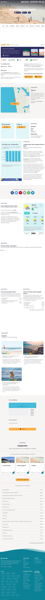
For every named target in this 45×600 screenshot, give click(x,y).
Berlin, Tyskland (25, 583)
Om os (24, 561)
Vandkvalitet (38, 137)
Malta (14, 584)
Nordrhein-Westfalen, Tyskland (27, 581)
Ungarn (13, 595)
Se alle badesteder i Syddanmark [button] (22, 479)
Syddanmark (23, 7)
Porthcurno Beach (38, 574)
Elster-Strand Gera (38, 590)
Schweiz (3, 592)
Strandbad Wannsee (38, 584)
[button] (25, 2)
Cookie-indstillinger (26, 567)
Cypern (17, 595)
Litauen (3, 584)
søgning (37, 98)
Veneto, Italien (25, 577)
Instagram (9, 566)
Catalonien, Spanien (26, 574)
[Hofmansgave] (22, 460)
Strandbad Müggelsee (38, 583)
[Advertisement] (22, 36)
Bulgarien (13, 573)
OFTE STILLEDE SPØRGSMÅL (26, 564)
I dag (27, 213)
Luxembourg (8, 584)
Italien (7, 581)
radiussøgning (33, 99)
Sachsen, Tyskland (26, 586)
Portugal (3, 589)
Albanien (3, 573)
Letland (16, 581)
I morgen (35, 213)
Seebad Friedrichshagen (39, 577)
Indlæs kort (15, 103)
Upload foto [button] (29, 76)
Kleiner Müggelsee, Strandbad (38, 581)
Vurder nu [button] (38, 76)
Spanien (3, 595)
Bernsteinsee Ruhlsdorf (38, 589)
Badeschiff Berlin (37, 587)
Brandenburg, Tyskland (27, 585)
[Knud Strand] (8, 460)
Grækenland (9, 578)
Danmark (18, 7)
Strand (8, 353)
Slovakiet (8, 592)
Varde (27, 7)
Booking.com (2, 250)
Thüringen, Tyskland (26, 588)
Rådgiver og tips (4, 353)
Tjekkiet (8, 595)
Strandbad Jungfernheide (39, 578)
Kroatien (11, 581)
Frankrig (3, 578)
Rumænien (8, 589)
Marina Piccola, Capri (38, 575)
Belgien (8, 573)
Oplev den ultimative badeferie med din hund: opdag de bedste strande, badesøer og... (11, 383)
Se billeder (17, 12)
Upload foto (6, 55)
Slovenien (13, 592)
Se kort (24, 12)
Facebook (5, 566)
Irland (2, 581)
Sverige (14, 589)
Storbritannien (15, 578)
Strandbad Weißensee (38, 586)
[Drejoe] (36, 460)
